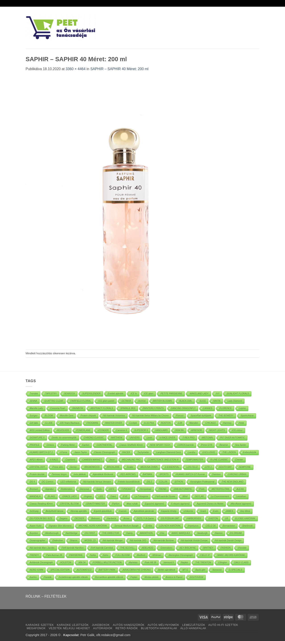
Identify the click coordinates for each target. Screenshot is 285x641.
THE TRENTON (203, 562)
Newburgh (202, 533)
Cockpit (133, 423)
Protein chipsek (88, 415)
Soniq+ (73, 467)
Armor (127, 518)
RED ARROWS (128, 474)
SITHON (179, 482)
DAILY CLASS (241, 562)
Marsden (193, 423)
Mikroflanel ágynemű (241, 504)
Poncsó (179, 415)
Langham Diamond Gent (169, 452)
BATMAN (147, 474)
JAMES (229, 511)
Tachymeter (143, 452)
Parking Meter (68, 445)
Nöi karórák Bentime (164, 540)
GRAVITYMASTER (95, 504)
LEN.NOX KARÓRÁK (170, 526)
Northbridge (71, 533)
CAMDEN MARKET (92, 459)
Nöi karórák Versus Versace (97, 482)
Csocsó (122, 511)
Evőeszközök (249, 452)
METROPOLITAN (220, 489)
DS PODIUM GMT (170, 518)
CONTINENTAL (104, 445)
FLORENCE (226, 408)
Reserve (224, 445)
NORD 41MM (36, 570)
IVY (218, 393)
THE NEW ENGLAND (232, 482)
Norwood (217, 570)
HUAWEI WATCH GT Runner (190, 474)
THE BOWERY (226, 415)
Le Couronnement (220, 496)
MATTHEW (116, 437)
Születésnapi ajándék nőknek (73, 577)
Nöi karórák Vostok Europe (194, 540)
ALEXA (240, 489)
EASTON (213, 518)
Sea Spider (240, 445)
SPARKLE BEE (128, 408)
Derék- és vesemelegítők (64, 437)
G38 (180, 423)
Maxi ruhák (132, 504)
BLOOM (49, 415)
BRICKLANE (113, 467)
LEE (101, 496)
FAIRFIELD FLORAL (81, 401)
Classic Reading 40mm (41, 504)
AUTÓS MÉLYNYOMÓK (163, 625)
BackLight (200, 570)
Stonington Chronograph (181, 555)
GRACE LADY (70, 496)
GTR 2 (208, 467)
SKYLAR (199, 496)
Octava (50, 445)
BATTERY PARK (107, 570)
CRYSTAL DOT (37, 467)
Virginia (88, 496)
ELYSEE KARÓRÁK (245, 518)
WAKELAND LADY (199, 393)
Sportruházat (247, 415)
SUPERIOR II (141, 430)
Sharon (73, 540)
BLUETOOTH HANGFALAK (159, 628)
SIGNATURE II (37, 437)
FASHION (226, 548)
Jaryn (112, 459)
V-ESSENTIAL (172, 467)
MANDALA (35, 496)
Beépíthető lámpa (54, 511)
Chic (162, 533)
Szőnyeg (34, 511)
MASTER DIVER (113, 423)
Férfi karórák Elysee (165, 496)
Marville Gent (66, 415)
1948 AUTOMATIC (183, 489)
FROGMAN (92, 423)
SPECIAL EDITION (60, 570)
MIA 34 (82, 562)
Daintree (216, 474)
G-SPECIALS (235, 570)
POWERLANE (83, 430)
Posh (202, 489)
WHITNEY (208, 548)
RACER (126, 452)
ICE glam (148, 393)
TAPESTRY (51, 393)
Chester (239, 459)
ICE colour (237, 430)
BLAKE (51, 496)
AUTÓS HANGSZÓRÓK (128, 625)
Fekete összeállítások (129, 482)
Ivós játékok (80, 474)
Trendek (34, 393)
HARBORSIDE (194, 518)
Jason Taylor (80, 452)
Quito (99, 489)
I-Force (63, 452)
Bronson (34, 489)
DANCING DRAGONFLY (183, 408)
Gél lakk (34, 423)
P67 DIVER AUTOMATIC (232, 437)
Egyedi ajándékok (103, 511)
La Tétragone (141, 496)
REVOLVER (63, 430)
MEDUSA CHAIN (149, 467)
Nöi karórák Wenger (113, 540)
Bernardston (229, 526)
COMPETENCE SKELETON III (163, 459)
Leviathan (241, 496)
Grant (203, 511)
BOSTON (166, 423)
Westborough (52, 533)
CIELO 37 (205, 555)
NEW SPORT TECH (160, 445)
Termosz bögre (59, 474)
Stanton (218, 533)
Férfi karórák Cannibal (102, 548)
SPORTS (164, 474)
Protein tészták (37, 474)
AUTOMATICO (84, 570)
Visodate (242, 548)
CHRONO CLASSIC (94, 437)
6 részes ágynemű (180, 504)
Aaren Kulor (36, 526)
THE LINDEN (229, 452)
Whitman (157, 555)
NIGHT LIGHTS (217, 430)
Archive (142, 401)
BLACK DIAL (185, 401)
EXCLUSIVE (209, 452)
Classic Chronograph (104, 452)
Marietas (133, 562)
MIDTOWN (207, 437)
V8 (226, 518)
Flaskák (47, 577)
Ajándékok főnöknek (103, 474)
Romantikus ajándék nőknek (109, 577)
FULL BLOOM (123, 555)
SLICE (203, 401)
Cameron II (121, 430)
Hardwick (111, 518)
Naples (184, 562)
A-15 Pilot (149, 423)
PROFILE (34, 445)
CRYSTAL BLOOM (69, 504)
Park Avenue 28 (54, 555)
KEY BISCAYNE (188, 548)
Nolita (93, 555)
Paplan (133, 577)
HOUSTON (65, 562)
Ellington (222, 562)
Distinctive (58, 540)
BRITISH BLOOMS (162, 401)
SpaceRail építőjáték (201, 415)
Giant (113, 496)
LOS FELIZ (192, 467)
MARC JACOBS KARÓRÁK (231, 555)
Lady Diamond (235, 401)
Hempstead (145, 489)
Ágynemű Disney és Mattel (210, 504)
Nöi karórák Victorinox (114, 415)
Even (215, 511)
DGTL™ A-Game (145, 518)
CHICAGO (211, 423)
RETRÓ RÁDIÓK (127, 628)
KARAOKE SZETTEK (40, 625)
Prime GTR (206, 445)
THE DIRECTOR (110, 533)
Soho (105, 555)
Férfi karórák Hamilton (73, 548)
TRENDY (34, 555)
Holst (241, 423)
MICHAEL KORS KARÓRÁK (93, 526)
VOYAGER (103, 430)
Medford (141, 555)
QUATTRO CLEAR (54, 401)
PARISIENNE (76, 555)
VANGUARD (161, 430)
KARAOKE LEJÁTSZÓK (73, 625)
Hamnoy (227, 423)
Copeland (70, 459)
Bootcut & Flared (174, 577)
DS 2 (149, 482)
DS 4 (32, 482)
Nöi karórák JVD (138, 540)
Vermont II (169, 562)
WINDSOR (196, 430)
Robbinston (67, 489)
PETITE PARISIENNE (172, 393)
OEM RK (179, 430)
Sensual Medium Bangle (126, 526)
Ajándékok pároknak (144, 511)
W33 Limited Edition (40, 430)
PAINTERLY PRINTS (153, 408)
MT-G (185, 570)
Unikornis (188, 511)
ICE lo (134, 393)
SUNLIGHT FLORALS (238, 393)
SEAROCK (69, 393)
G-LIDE (49, 423)
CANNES (207, 408)
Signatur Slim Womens (60, 526)
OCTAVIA (126, 401)
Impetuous (193, 526)
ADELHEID (147, 548)
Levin (149, 437)
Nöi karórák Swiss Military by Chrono (150, 415)
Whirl (185, 496)
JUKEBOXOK (101, 625)
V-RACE (54, 459)
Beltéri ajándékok (166, 570)
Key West (245, 511)
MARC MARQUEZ (181, 533)
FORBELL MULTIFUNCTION (107, 562)
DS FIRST (90, 533)
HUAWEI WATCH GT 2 (41, 452)
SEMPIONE (245, 467)
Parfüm (115, 504)
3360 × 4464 (76, 69)
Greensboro (166, 548)
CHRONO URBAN (237, 474)
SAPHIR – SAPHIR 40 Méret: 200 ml (119, 69)
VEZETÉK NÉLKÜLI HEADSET (69, 628)
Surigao (33, 415)
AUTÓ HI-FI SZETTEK (223, 625)
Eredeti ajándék (116, 393)
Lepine (242, 408)
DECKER (79, 518)
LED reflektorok (68, 482)
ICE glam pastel (106, 401)
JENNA (33, 401)
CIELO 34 (211, 526)
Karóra (33, 577)
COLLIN (163, 482)
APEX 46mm (36, 459)
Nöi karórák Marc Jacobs (42, 548)
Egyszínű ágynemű (154, 504)
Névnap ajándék (79, 511)
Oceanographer (37, 540)
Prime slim (58, 467)
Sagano (63, 518)
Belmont (96, 518)
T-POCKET (127, 489)
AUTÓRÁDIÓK (102, 628)
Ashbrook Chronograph (41, 562)
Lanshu (191, 452)
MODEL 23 (90, 540)
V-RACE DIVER (167, 437)
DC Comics (47, 482)
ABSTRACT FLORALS (101, 408)
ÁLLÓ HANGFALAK (193, 628)
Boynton (34, 533)
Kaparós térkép (169, 511)
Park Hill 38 (150, 562)
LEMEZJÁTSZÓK (193, 625)
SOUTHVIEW (197, 577)
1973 (111, 489)
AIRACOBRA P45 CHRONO (137, 570)
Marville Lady (36, 408)
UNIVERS (134, 437)
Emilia (149, 526)
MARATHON (146, 533)
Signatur (49, 489)
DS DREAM (236, 533)
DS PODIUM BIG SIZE (41, 518)
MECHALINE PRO (131, 459)
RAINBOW (78, 408)
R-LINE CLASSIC (219, 459)
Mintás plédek (152, 577)
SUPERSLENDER (91, 393)
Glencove (84, 489)
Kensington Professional (202, 482)
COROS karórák (186, 445)
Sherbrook (247, 526)
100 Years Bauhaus (69, 423)
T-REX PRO (189, 437)
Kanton (86, 445)
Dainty (129, 533)
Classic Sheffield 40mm (131, 445)
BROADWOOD (92, 467)
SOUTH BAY (225, 467)
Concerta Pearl (57, 408)
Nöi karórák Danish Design (228, 540)
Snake (130, 467)
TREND (162, 489)
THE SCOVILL (127, 548)
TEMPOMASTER (194, 459)
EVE (125, 496)
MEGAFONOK (36, 628)
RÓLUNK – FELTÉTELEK (46, 596)
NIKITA (216, 401)
